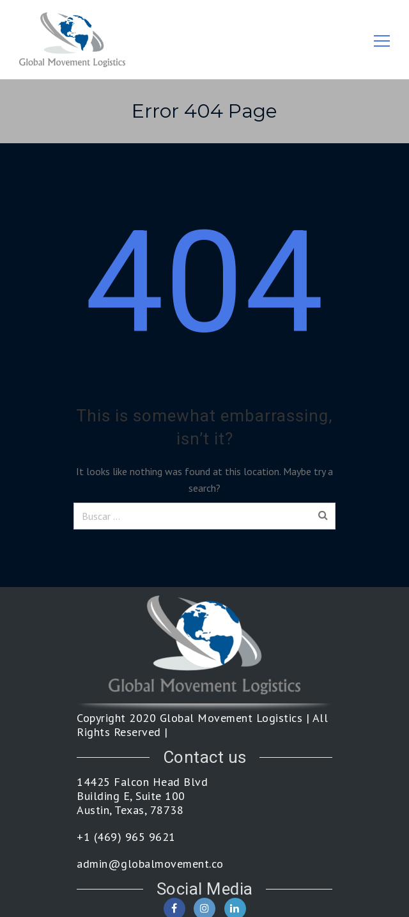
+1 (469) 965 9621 (126, 837)
